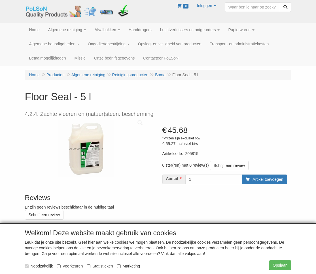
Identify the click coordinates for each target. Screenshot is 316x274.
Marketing (128, 266)
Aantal (172, 178)
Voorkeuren (70, 266)
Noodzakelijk (39, 266)
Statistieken (100, 266)
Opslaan (280, 265)
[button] (206, 5)
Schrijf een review (229, 165)
